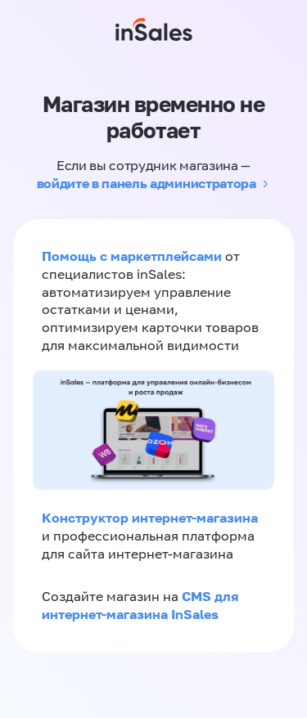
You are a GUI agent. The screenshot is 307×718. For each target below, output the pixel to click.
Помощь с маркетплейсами (133, 256)
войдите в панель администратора (146, 183)
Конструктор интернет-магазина (150, 517)
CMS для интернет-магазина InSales (140, 605)
